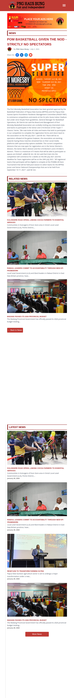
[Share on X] (26, 55)
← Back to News (15, 330)
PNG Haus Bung (22, 49)
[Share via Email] (30, 55)
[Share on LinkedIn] (21, 55)
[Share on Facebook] (17, 55)
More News (37, 634)
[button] (11, 21)
